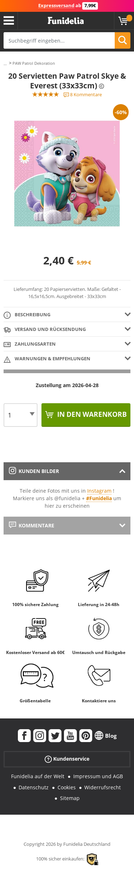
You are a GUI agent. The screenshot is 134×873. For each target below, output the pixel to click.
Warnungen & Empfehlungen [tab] (47, 359)
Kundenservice (67, 759)
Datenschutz (34, 787)
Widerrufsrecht (102, 787)
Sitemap (70, 798)
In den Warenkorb (91, 414)
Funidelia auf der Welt (37, 776)
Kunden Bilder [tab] (34, 471)
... (5, 63)
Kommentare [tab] (31, 525)
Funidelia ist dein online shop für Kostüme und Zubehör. (66, 21)
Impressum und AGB (98, 776)
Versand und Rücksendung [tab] (45, 329)
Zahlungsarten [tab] (30, 344)
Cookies (67, 787)
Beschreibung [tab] (27, 315)
